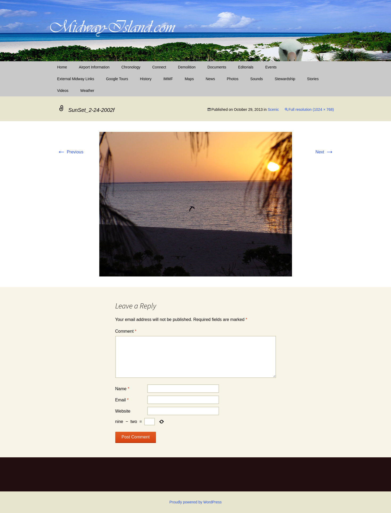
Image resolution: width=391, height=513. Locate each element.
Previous (70, 152)
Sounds (256, 79)
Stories (313, 79)
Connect (159, 67)
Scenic (273, 109)
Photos (232, 79)
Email (122, 400)
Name (122, 388)
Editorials (245, 67)
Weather (87, 90)
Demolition (187, 67)
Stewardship (285, 79)
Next (324, 152)
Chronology (131, 67)
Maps (189, 79)
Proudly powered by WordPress (195, 502)
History (146, 79)
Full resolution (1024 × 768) (311, 109)
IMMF (168, 79)
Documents (216, 67)
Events (271, 67)
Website (123, 411)
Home (62, 67)
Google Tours (117, 79)
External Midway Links (75, 79)
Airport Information (94, 67)
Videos (63, 90)
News (210, 79)
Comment (126, 331)
